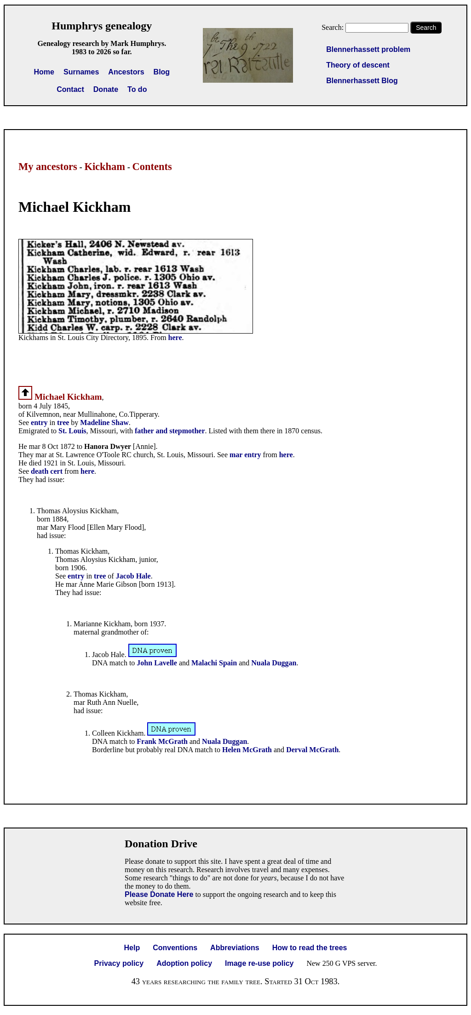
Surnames (81, 72)
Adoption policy (184, 963)
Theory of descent (358, 65)
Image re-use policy (259, 963)
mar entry (245, 455)
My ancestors (47, 166)
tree (63, 422)
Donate (105, 89)
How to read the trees (309, 948)
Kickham (104, 166)
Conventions (175, 948)
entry (39, 422)
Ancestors (126, 72)
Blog (162, 72)
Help (132, 948)
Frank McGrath (162, 741)
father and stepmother (170, 431)
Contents (152, 166)
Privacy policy (119, 963)
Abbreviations (234, 948)
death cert (47, 471)
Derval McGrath (312, 750)
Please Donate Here (159, 894)
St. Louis (72, 431)
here (175, 337)
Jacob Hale (133, 576)
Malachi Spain (214, 663)
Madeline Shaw (104, 422)
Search (426, 27)
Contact (70, 89)
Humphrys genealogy (102, 26)
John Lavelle (157, 663)
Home (44, 72)
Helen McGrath (247, 750)
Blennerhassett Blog (362, 81)
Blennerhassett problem (368, 49)
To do (137, 89)
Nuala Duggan (273, 663)
